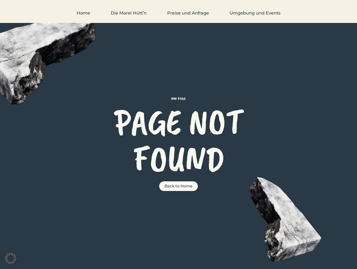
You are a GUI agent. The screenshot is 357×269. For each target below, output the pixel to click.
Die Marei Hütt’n (129, 13)
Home (83, 13)
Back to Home (178, 186)
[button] (10, 258)
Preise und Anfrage (188, 13)
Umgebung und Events (254, 13)
